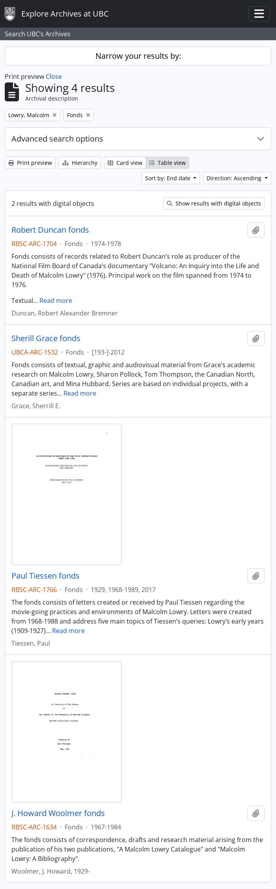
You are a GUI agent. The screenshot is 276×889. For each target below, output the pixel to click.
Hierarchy (79, 162)
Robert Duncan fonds (50, 230)
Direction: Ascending (235, 178)
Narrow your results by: (138, 55)
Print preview (30, 162)
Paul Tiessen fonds (45, 576)
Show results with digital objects (214, 203)
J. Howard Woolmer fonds (58, 813)
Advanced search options (57, 138)
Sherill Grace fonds (45, 338)
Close (54, 76)
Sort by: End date (168, 178)
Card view (125, 162)
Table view (167, 162)
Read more (55, 300)
